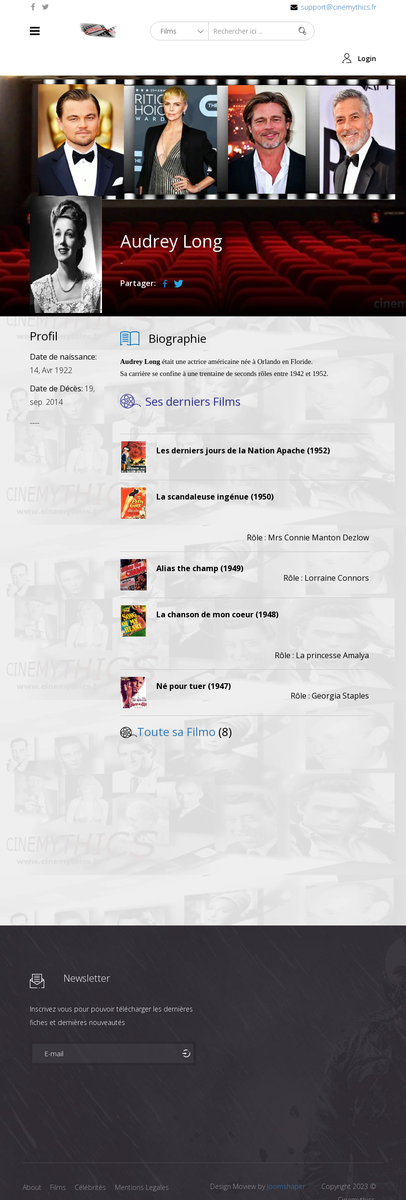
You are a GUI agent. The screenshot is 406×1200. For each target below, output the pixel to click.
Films (59, 1159)
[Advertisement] (66, 551)
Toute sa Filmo (176, 704)
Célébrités (92, 1159)
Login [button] (367, 31)
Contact (35, 1175)
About (32, 1159)
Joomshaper (286, 1158)
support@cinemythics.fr (338, 7)
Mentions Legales (144, 1159)
